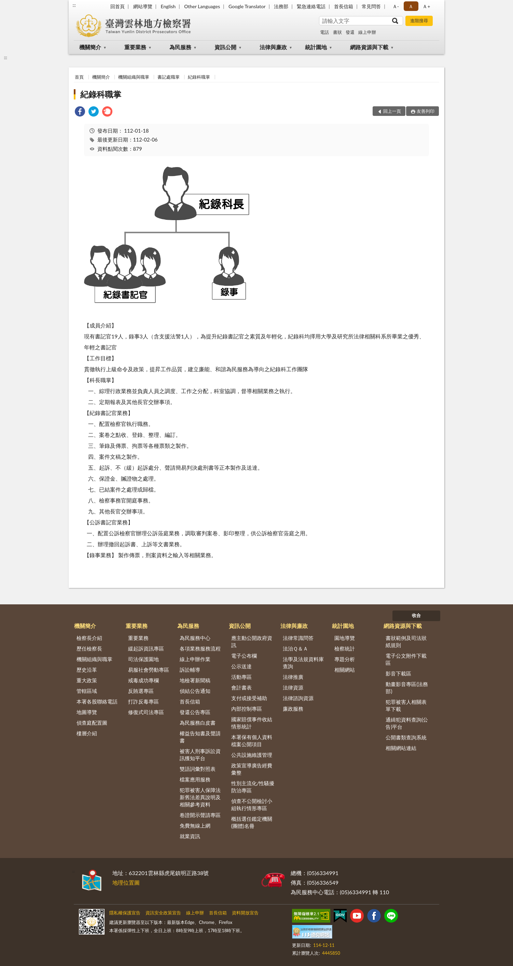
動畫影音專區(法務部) (407, 687)
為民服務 (180, 47)
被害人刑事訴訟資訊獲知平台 (200, 754)
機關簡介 (90, 47)
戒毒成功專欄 (143, 680)
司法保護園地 (143, 659)
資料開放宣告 (245, 912)
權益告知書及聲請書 (200, 736)
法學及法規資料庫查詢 (303, 662)
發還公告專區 (195, 712)
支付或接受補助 (249, 698)
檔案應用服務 (195, 779)
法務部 (281, 6)
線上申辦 (367, 32)
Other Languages (202, 6)
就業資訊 (190, 836)
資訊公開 (225, 47)
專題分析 (344, 659)
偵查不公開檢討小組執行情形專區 (251, 804)
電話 (324, 32)
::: (74, 5)
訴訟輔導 (190, 670)
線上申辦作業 (195, 659)
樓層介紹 (87, 733)
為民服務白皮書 (198, 723)
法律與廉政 (273, 47)
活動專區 (241, 677)
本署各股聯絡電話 (97, 701)
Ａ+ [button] (426, 6)
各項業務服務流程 (200, 648)
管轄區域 (87, 691)
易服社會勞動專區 (148, 670)
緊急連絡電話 (311, 6)
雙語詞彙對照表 (198, 769)
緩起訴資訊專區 (146, 648)
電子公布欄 (244, 656)
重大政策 (87, 680)
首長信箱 (343, 6)
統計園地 (316, 47)
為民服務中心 (195, 638)
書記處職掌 (168, 77)
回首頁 (117, 6)
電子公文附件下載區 (406, 659)
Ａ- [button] (395, 6)
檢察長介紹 (89, 638)
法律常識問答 (298, 638)
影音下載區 (398, 673)
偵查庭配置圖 (92, 723)
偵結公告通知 (195, 691)
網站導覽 (142, 6)
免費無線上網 (195, 825)
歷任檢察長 (89, 648)
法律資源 (293, 687)
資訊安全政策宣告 (163, 912)
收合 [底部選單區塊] (416, 615)
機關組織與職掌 (133, 77)
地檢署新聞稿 (195, 680)
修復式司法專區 (146, 712)
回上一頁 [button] (392, 111)
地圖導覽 (87, 712)
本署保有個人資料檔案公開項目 (251, 740)
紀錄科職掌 (199, 77)
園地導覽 (344, 638)
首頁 (79, 77)
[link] (80, 112)
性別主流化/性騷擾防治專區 (253, 786)
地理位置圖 (126, 882)
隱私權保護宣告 (124, 912)
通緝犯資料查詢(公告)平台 (407, 723)
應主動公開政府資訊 (251, 641)
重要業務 (135, 47)
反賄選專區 (141, 691)
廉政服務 (293, 709)
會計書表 (241, 687)
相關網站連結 (401, 748)
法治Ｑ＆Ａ (295, 648)
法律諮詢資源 (298, 698)
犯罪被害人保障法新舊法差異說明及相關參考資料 (200, 797)
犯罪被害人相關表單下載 (406, 705)
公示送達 (241, 666)
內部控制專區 (246, 709)
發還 (350, 32)
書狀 (337, 32)
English (168, 6)
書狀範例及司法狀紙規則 (406, 641)
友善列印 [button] (425, 111)
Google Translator (246, 6)
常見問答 (371, 6)
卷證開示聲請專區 (200, 815)
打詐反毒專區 (143, 701)
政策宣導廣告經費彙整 (251, 769)
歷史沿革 (87, 670)
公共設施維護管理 (251, 755)
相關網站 (344, 670)
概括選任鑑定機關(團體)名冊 (251, 822)
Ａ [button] (410, 6)
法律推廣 (293, 677)
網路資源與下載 (369, 47)
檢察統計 (344, 648)
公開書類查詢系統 (406, 737)
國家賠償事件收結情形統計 (251, 722)
